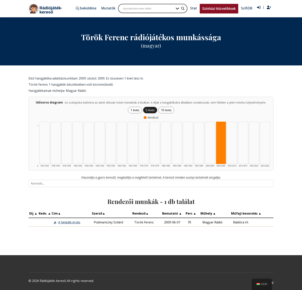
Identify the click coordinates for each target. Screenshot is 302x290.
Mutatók (108, 8)
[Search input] (148, 8)
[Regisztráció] (269, 7)
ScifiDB (246, 8)
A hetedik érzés (69, 222)
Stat (193, 8)
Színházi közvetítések (219, 9)
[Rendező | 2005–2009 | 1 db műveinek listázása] (221, 143)
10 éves (166, 110)
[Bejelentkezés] (258, 7)
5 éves (150, 110)
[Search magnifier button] (182, 8)
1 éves (134, 110)
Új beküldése (86, 8)
